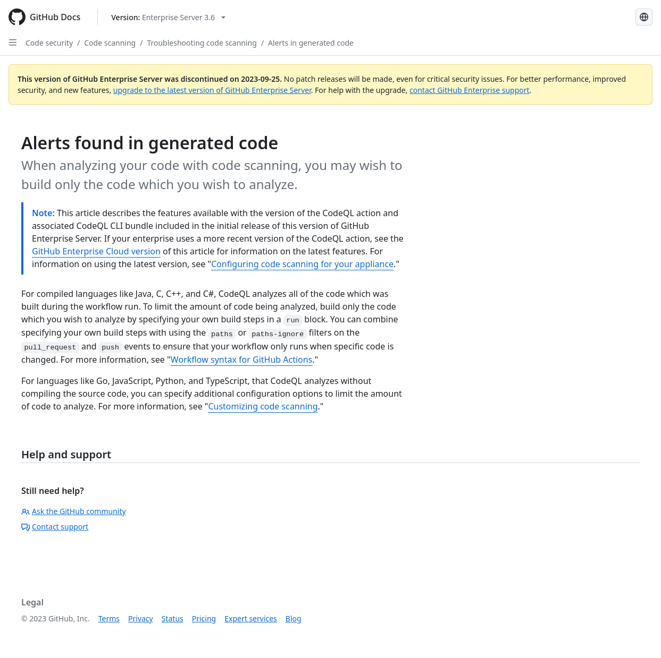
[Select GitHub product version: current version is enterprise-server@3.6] (168, 17)
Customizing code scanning (262, 406)
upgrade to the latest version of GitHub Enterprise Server (212, 90)
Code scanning (110, 43)
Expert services (250, 618)
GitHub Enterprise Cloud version (96, 251)
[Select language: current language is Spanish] (643, 16)
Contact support (54, 527)
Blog (294, 618)
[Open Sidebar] (12, 42)
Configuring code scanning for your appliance (302, 264)
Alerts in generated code (311, 43)
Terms (109, 618)
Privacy (140, 618)
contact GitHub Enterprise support (469, 90)
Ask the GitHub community (73, 511)
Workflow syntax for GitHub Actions (242, 359)
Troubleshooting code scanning (202, 43)
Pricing (204, 618)
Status (172, 618)
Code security (49, 43)
